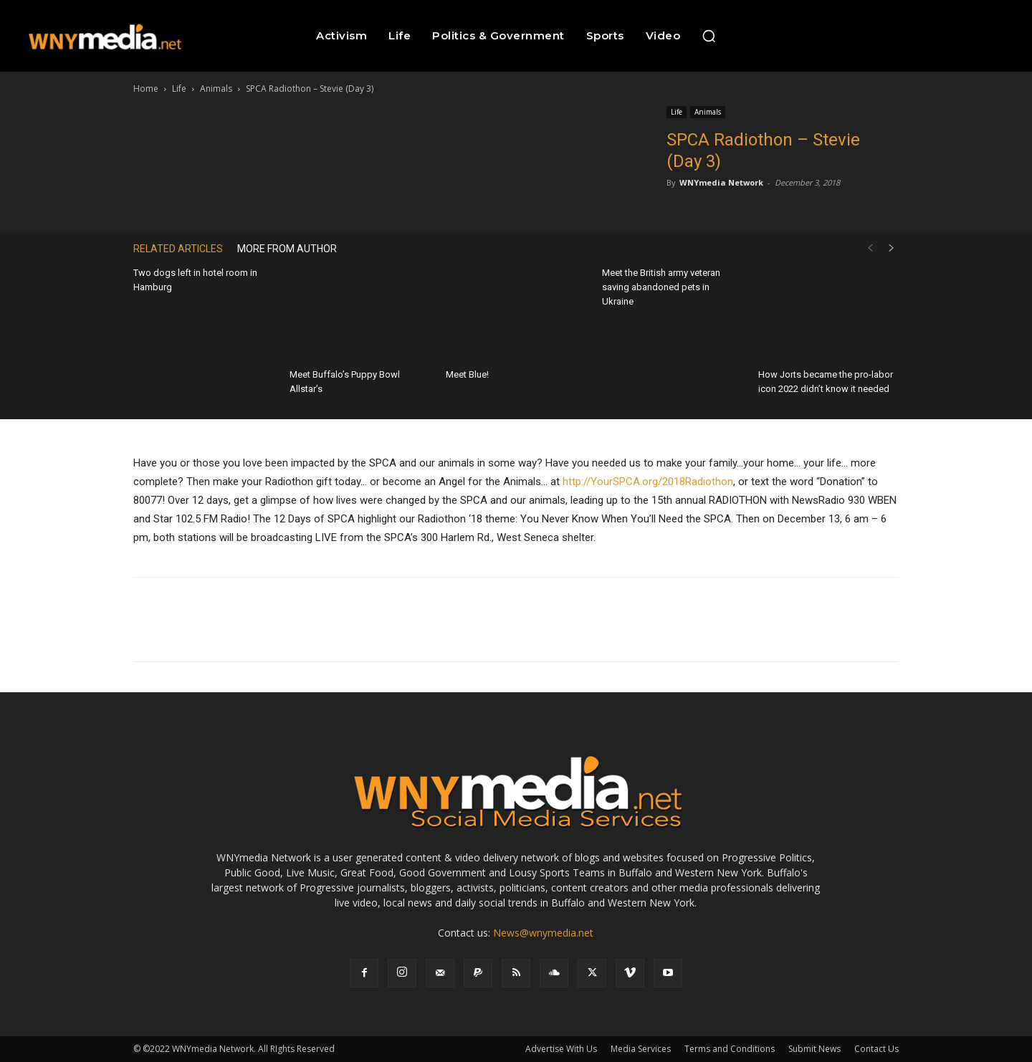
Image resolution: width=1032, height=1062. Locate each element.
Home (145, 88)
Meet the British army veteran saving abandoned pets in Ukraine (661, 287)
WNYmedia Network (721, 182)
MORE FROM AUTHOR (287, 248)
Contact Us (876, 1049)
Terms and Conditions (729, 1049)
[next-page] (891, 248)
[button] (708, 35)
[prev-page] (870, 248)
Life (179, 88)
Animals (216, 88)
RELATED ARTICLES (178, 248)
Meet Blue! (467, 374)
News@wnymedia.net (543, 932)
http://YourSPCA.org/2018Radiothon (648, 481)
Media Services (641, 1049)
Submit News (814, 1049)
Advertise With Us (561, 1049)
